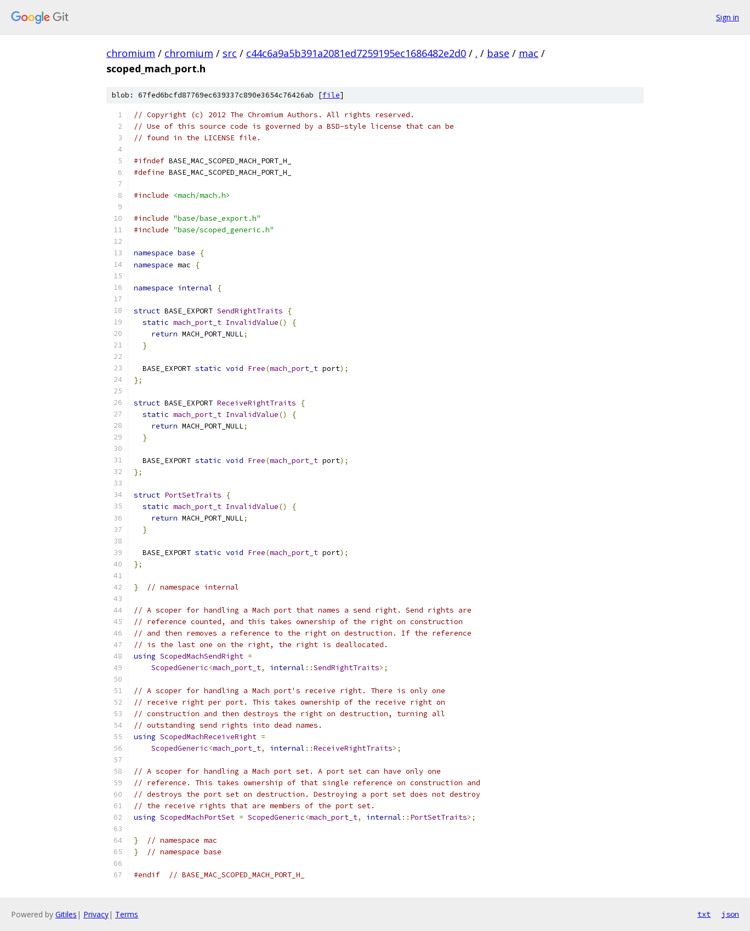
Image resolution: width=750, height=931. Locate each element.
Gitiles (66, 914)
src (230, 53)
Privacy (96, 914)
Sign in (727, 17)
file (331, 95)
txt (704, 914)
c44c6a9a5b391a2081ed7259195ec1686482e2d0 (356, 53)
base (498, 53)
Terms (126, 914)
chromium (130, 53)
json (730, 914)
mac (528, 53)
